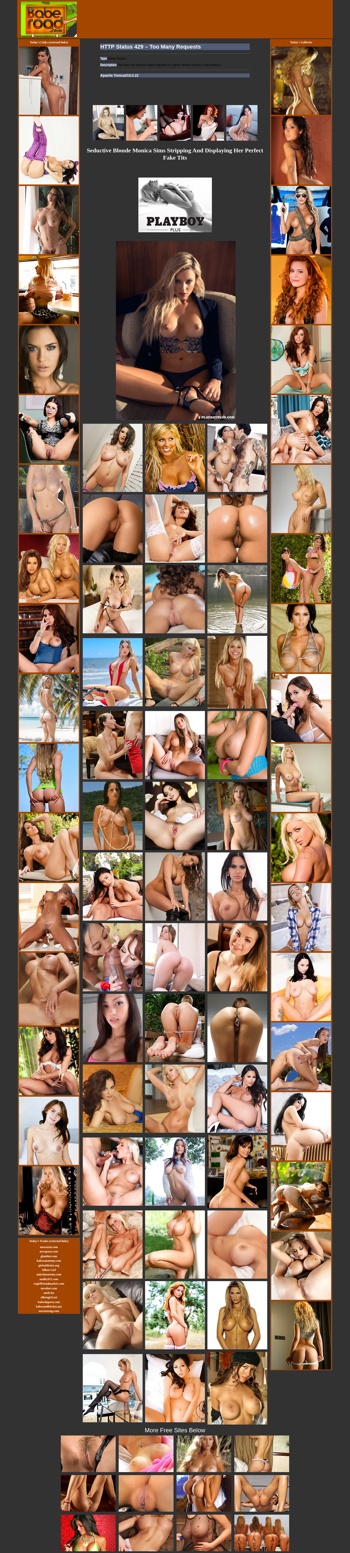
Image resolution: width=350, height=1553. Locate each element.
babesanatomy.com (49, 1260)
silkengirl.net (48, 1297)
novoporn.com (49, 1251)
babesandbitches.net (49, 1306)
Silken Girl (49, 1270)
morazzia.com (49, 1247)
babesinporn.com (49, 1302)
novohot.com (49, 1288)
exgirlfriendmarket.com (49, 1283)
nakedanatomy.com (48, 1274)
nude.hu (49, 1293)
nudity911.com (48, 1279)
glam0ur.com (49, 1256)
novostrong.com (49, 1311)
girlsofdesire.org (48, 1265)
